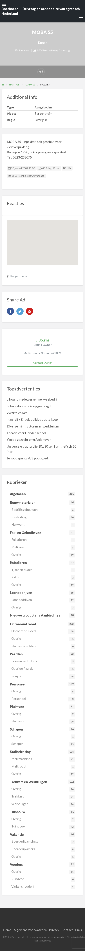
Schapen (43, 744)
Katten (43, 577)
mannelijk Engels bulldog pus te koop (32, 419)
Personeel (43, 699)
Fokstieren (43, 540)
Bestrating (43, 517)
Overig (43, 555)
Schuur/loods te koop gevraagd (29, 406)
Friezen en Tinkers (43, 661)
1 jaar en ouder (43, 570)
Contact (67, 930)
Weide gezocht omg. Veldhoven (29, 439)
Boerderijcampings (43, 841)
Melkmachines (43, 759)
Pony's (43, 676)
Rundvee (43, 879)
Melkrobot (43, 766)
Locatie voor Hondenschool (26, 433)
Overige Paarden (43, 668)
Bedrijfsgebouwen (43, 510)
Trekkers (43, 796)
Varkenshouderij (43, 886)
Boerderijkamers (43, 849)
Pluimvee (24, 50)
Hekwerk (43, 524)
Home (7, 930)
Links (78, 930)
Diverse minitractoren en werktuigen (33, 426)
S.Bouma (42, 340)
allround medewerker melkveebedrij (32, 399)
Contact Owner (42, 362)
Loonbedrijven (43, 600)
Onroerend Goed (43, 631)
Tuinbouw (43, 826)
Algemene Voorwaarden (30, 930)
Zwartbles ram (17, 413)
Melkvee (43, 547)
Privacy (54, 930)
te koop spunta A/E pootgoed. (28, 458)
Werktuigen (43, 804)
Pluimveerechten (43, 646)
